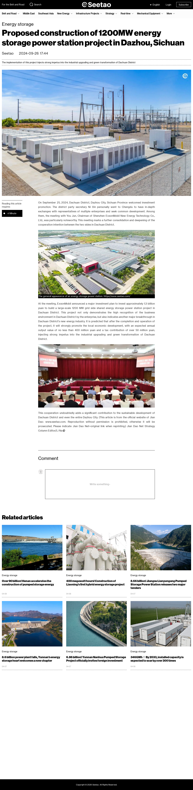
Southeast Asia (46, 13)
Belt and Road (9, 13)
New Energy (63, 13)
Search (35, 4)
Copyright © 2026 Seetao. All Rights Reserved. (96, 785)
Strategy (109, 13)
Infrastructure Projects (87, 13)
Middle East (29, 13)
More (169, 13)
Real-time (125, 13)
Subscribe (184, 4)
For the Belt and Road (13, 4)
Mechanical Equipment (148, 13)
